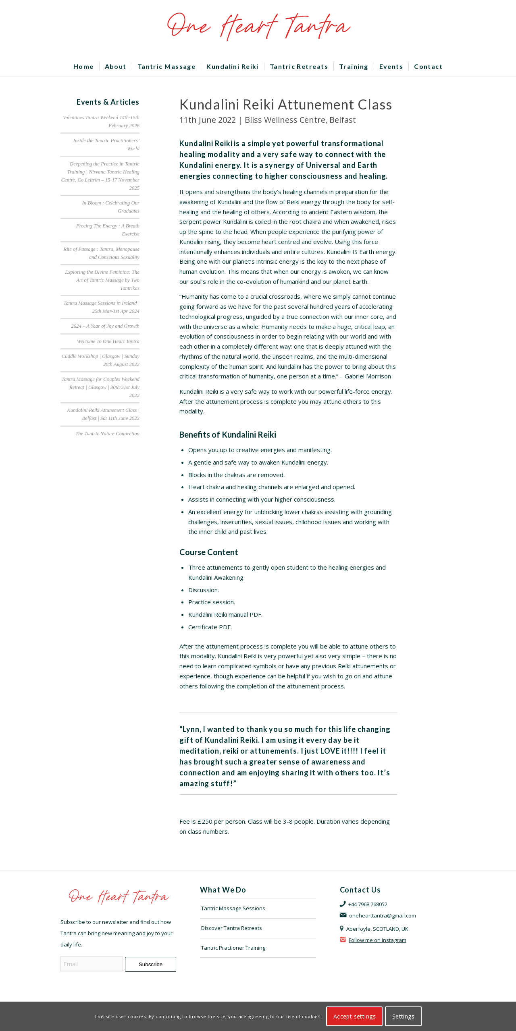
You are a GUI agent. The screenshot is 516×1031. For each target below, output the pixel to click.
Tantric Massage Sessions (233, 908)
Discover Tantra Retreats (231, 928)
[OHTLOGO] (258, 28)
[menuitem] (83, 66)
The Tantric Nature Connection (107, 433)
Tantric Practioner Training (233, 947)
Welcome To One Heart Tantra (108, 341)
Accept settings (354, 1016)
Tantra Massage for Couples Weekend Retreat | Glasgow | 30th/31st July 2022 (100, 387)
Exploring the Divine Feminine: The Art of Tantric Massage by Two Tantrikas (102, 280)
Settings (403, 1016)
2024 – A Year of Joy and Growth (105, 326)
